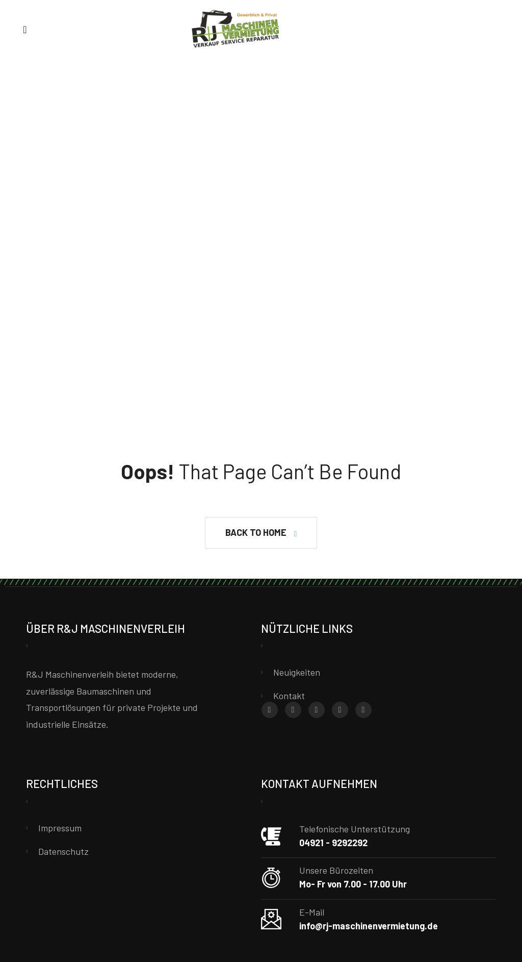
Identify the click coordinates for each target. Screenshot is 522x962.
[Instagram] (293, 710)
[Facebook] (269, 710)
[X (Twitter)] (340, 710)
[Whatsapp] (316, 710)
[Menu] (25, 29)
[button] (261, 533)
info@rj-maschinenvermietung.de (368, 925)
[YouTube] (363, 710)
